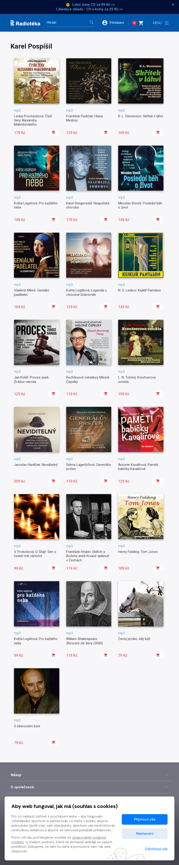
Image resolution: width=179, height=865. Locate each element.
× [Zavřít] (173, 4)
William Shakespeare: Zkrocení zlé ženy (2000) (84, 641)
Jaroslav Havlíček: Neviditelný (36, 465)
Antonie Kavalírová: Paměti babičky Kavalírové (138, 467)
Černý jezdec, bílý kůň (134, 639)
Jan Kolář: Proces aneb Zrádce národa (31, 379)
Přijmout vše (144, 819)
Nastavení (144, 833)
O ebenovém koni (27, 726)
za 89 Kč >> (105, 5)
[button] (115, 23)
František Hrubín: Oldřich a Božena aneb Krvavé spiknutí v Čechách (87, 556)
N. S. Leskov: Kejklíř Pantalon (139, 290)
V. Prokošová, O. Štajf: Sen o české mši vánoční (35, 554)
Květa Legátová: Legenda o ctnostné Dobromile (86, 292)
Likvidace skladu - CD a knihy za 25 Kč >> (89, 9)
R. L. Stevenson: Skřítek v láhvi (140, 116)
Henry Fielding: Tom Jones (138, 552)
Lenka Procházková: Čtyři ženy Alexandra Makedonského (33, 120)
